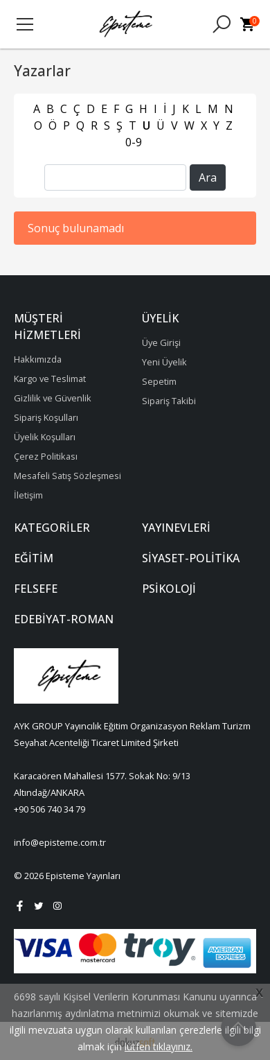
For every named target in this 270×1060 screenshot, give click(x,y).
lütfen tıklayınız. (158, 1046)
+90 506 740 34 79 (49, 809)
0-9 (133, 142)
